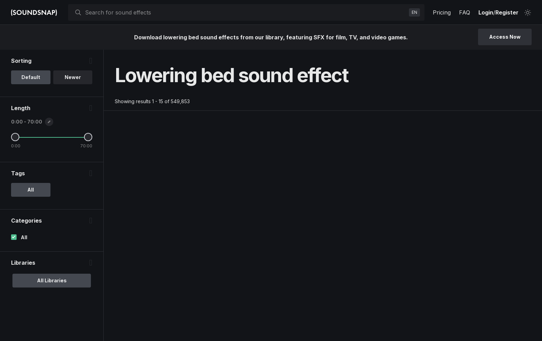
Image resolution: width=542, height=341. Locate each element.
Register (506, 12)
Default (30, 77)
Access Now (505, 37)
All (24, 237)
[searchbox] (245, 12)
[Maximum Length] (88, 137)
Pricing (442, 12)
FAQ (464, 12)
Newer (73, 77)
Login (485, 12)
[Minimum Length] (15, 137)
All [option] (30, 190)
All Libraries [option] (52, 280)
